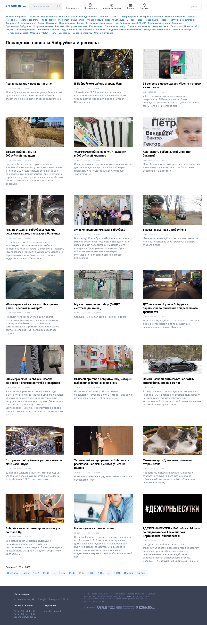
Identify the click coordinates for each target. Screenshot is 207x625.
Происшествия (49, 16)
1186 (72, 573)
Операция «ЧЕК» (39, 33)
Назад (25, 573)
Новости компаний (112, 6)
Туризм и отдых (94, 19)
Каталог (130, 6)
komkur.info (130, 596)
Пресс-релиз (151, 19)
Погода (191, 16)
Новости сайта (191, 26)
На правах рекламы (76, 26)
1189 (101, 573)
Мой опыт (63, 19)
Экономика (64, 33)
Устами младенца (181, 29)
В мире (130, 19)
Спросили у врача (103, 33)
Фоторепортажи (129, 16)
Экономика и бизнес (48, 29)
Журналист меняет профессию (125, 29)
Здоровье (177, 23)
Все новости (72, 6)
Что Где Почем (48, 19)
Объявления (90, 6)
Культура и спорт (88, 16)
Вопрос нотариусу (82, 33)
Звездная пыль (160, 26)
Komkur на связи (68, 16)
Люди (139, 19)
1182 (36, 573)
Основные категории (159, 23)
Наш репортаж (67, 23)
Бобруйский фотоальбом (157, 29)
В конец (141, 573)
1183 (46, 573)
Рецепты (10, 29)
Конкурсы (101, 29)
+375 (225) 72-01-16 (24, 611)
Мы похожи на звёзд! (17, 33)
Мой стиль (11, 19)
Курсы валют (96, 26)
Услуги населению (43, 26)
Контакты (144, 6)
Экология (11, 23)
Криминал (51, 23)
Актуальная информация (99, 23)
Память (115, 16)
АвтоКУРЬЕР (139, 23)
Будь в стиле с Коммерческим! (78, 29)
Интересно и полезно (151, 16)
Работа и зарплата (28, 19)
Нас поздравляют (26, 29)
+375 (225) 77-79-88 (24, 614)
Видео (80, 23)
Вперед (128, 573)
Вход (194, 6)
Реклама (59, 26)
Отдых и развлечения (139, 26)
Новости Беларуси (114, 19)
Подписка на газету (115, 26)
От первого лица (26, 23)
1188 (91, 573)
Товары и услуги (169, 19)
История (103, 16)
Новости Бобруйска (16, 16)
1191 (117, 573)
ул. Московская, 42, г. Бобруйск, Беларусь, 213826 (41, 599)
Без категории (187, 19)
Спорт (41, 23)
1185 (62, 573)
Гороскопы (176, 26)
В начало (12, 573)
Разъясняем (77, 19)
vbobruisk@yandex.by (25, 617)
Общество (34, 16)
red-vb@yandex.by (53, 611)
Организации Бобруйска (18, 26)
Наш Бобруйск (122, 23)
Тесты (53, 33)
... (54, 573)
